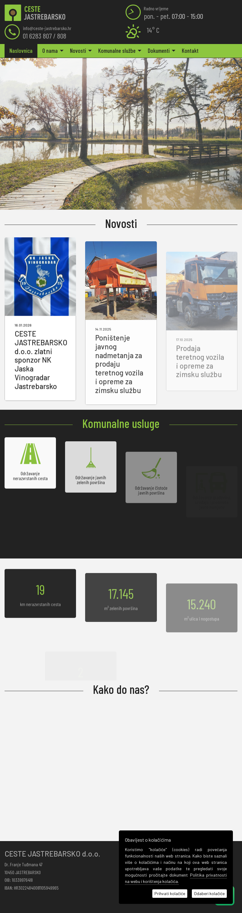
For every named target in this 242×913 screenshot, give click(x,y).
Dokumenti (159, 50)
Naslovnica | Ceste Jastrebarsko (35, 13)
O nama (50, 50)
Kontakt (190, 50)
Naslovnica (21, 50)
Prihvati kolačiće (169, 893)
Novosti (78, 50)
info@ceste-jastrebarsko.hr (47, 28)
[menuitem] (21, 51)
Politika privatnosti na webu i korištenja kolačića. (176, 878)
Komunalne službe (117, 50)
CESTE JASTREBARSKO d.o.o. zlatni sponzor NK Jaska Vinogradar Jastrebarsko (41, 373)
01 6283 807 (37, 35)
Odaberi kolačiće (209, 893)
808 (61, 35)
